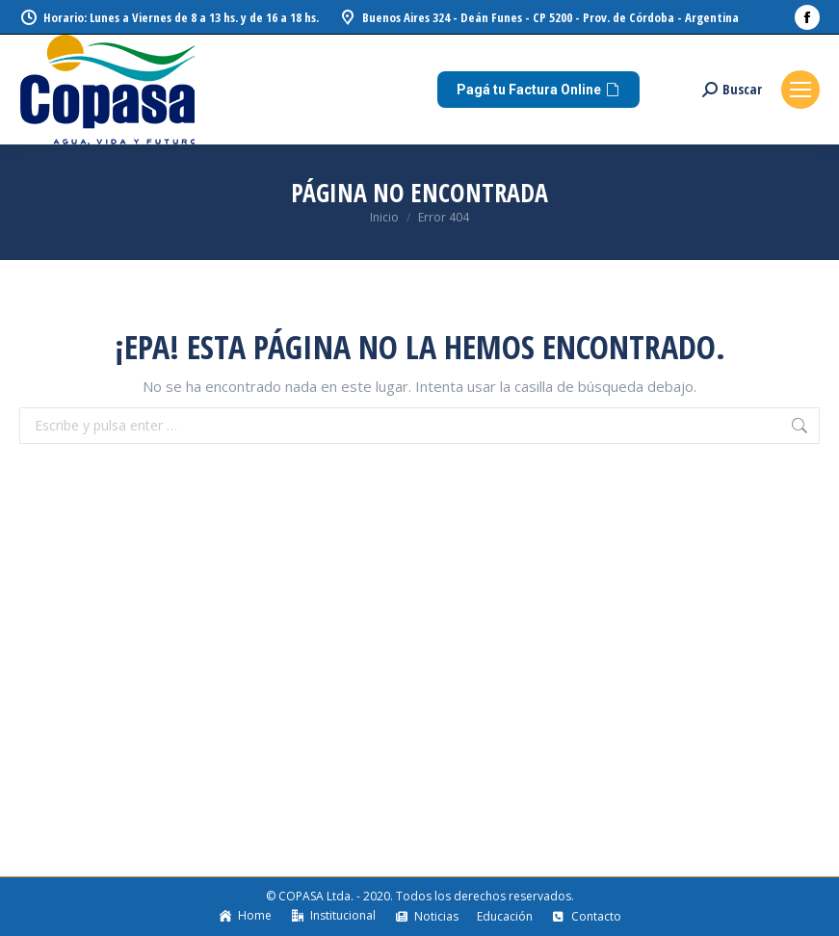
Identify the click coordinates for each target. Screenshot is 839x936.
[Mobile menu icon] (800, 89)
